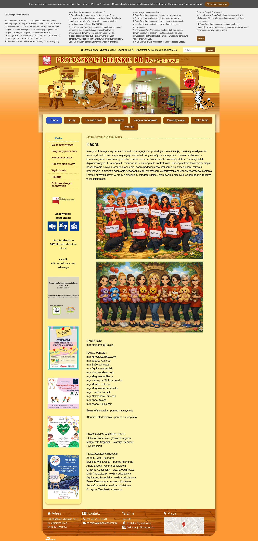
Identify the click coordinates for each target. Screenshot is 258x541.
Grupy (72, 120)
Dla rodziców (94, 120)
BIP (126, 519)
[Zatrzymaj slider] (153, 111)
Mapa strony (108, 50)
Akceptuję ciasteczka (217, 4)
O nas (54, 120)
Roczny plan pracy (63, 164)
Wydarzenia (59, 170)
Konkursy (118, 120)
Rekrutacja (201, 120)
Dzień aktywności (62, 144)
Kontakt (129, 126)
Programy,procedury (64, 151)
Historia (56, 177)
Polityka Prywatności (136, 523)
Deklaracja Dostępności (138, 527)
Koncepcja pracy (62, 157)
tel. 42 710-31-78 (94, 519)
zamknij (201, 38)
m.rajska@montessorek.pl (99, 523)
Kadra (58, 138)
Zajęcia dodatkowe (145, 120)
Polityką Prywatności (101, 4)
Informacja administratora (162, 50)
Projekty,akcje (176, 120)
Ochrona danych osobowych (62, 184)
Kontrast (141, 50)
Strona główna (89, 50)
